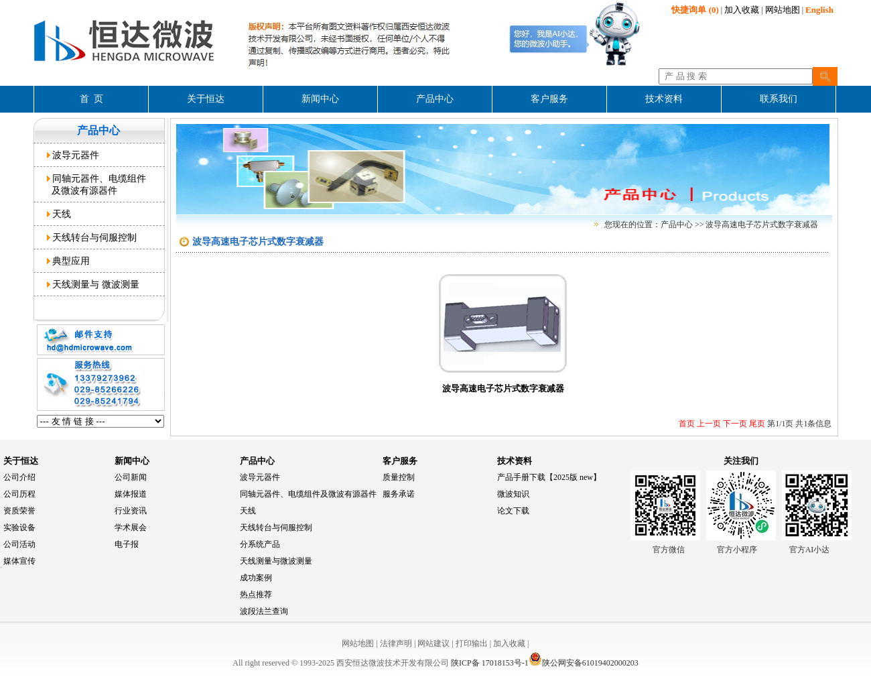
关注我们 (741, 461)
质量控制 (399, 477)
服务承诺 (399, 494)
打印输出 (472, 643)
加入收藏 (741, 10)
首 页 (91, 99)
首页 (687, 423)
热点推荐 (256, 594)
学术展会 (131, 527)
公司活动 (19, 544)
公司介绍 (19, 477)
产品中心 (257, 461)
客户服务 (400, 461)
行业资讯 (131, 510)
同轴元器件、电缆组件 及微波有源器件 (97, 184)
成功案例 (256, 577)
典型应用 (68, 260)
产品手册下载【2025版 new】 (549, 477)
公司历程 (19, 494)
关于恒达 (20, 461)
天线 (59, 213)
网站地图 (782, 10)
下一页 (734, 423)
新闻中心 (132, 461)
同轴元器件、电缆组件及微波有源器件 (308, 494)
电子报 (127, 544)
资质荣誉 (19, 510)
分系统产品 (260, 544)
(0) (694, 10)
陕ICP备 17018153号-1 (490, 663)
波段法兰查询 (264, 611)
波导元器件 (73, 154)
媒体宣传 (19, 561)
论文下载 (513, 510)
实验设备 (19, 527)
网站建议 (433, 643)
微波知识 (513, 494)
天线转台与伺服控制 (92, 237)
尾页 (756, 423)
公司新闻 (131, 477)
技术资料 (514, 461)
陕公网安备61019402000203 (584, 663)
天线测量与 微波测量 (93, 284)
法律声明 (396, 643)
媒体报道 (131, 494)
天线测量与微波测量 (276, 561)
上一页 (708, 423)
